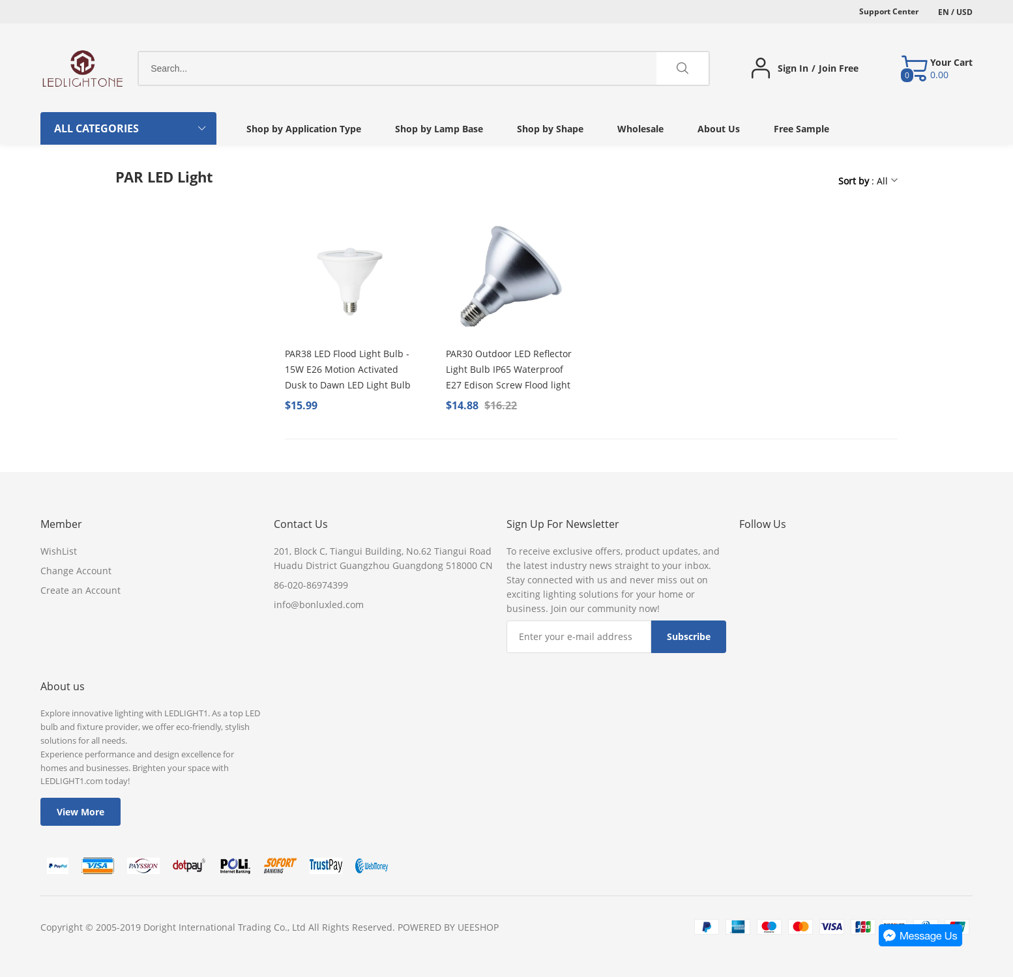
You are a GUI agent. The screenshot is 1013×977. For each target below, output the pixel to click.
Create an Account (80, 590)
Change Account (75, 570)
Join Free (839, 68)
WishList (58, 551)
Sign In (793, 68)
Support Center (888, 11)
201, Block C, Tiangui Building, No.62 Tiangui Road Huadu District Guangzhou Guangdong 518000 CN (383, 558)
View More (80, 812)
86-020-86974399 (311, 585)
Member (61, 524)
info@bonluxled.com (319, 604)
